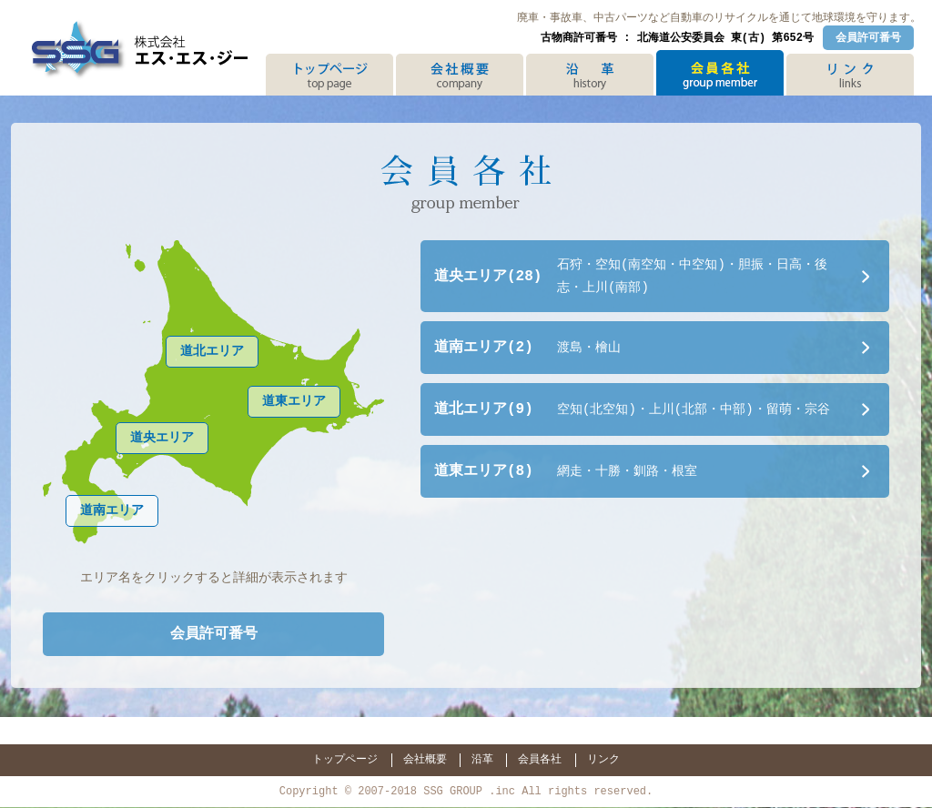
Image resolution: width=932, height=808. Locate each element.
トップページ (345, 758)
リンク (603, 758)
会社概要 (425, 758)
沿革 (482, 758)
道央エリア (162, 437)
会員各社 (540, 758)
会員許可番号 (868, 37)
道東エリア (294, 400)
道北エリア (212, 350)
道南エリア (112, 510)
